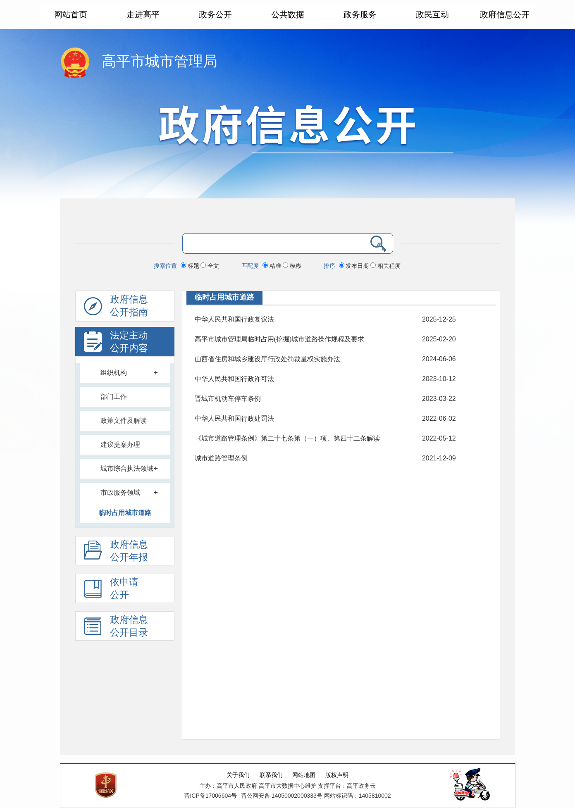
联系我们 (271, 775)
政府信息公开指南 (116, 308)
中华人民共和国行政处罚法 (234, 418)
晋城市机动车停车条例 (228, 398)
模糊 (292, 265)
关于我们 (238, 775)
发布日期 (355, 265)
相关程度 (385, 265)
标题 (191, 265)
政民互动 (432, 14)
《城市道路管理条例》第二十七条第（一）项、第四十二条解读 (287, 438)
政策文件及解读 (123, 420)
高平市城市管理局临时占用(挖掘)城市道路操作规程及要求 (280, 339)
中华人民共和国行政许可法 (234, 378)
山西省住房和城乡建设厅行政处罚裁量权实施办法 (267, 358)
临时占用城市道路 (124, 512)
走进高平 (143, 14)
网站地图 (303, 775)
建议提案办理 (120, 444)
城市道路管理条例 (221, 458)
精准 (272, 265)
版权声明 (336, 775)
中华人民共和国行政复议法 (234, 319)
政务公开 (215, 14)
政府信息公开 (505, 14)
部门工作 (113, 396)
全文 (209, 265)
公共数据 (287, 14)
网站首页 (70, 14)
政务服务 (360, 14)
